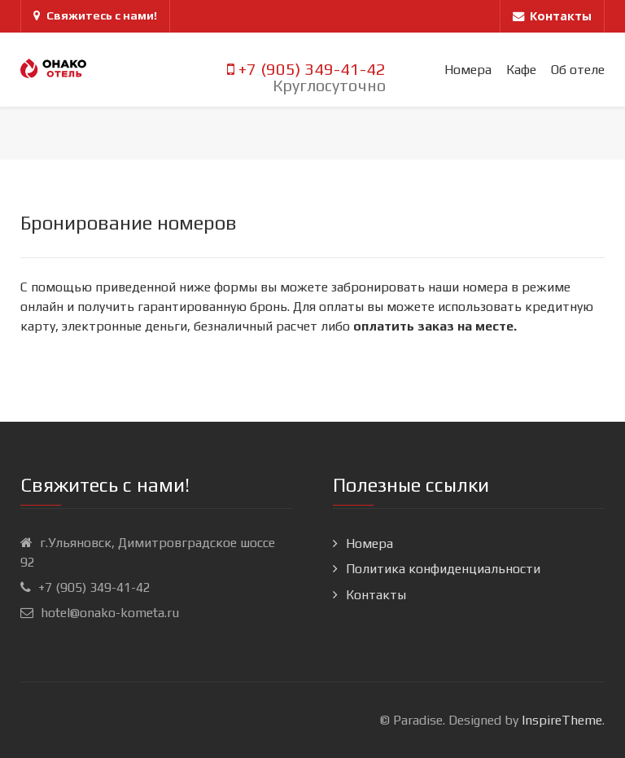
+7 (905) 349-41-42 (306, 69)
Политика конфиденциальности (443, 568)
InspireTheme (562, 720)
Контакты (376, 594)
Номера (369, 543)
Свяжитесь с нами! (95, 15)
